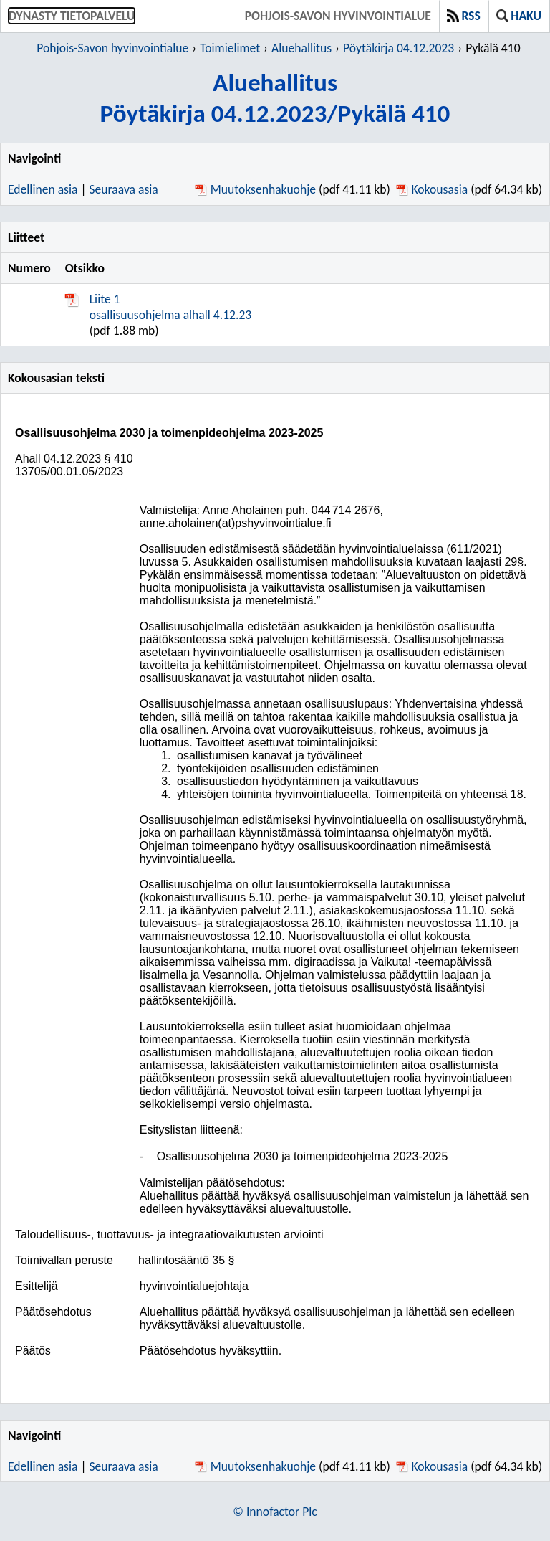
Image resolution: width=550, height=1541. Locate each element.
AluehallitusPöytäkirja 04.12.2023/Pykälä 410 (275, 97)
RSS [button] (464, 16)
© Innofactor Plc (275, 1511)
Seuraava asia (124, 189)
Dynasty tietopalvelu (72, 16)
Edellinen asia (42, 189)
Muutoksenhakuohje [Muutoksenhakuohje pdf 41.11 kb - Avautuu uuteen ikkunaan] (263, 189)
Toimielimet (230, 48)
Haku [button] (518, 16)
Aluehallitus (301, 48)
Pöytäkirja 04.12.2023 (398, 48)
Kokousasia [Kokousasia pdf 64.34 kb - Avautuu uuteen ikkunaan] (439, 189)
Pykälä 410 (492, 48)
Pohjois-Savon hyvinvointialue (338, 16)
